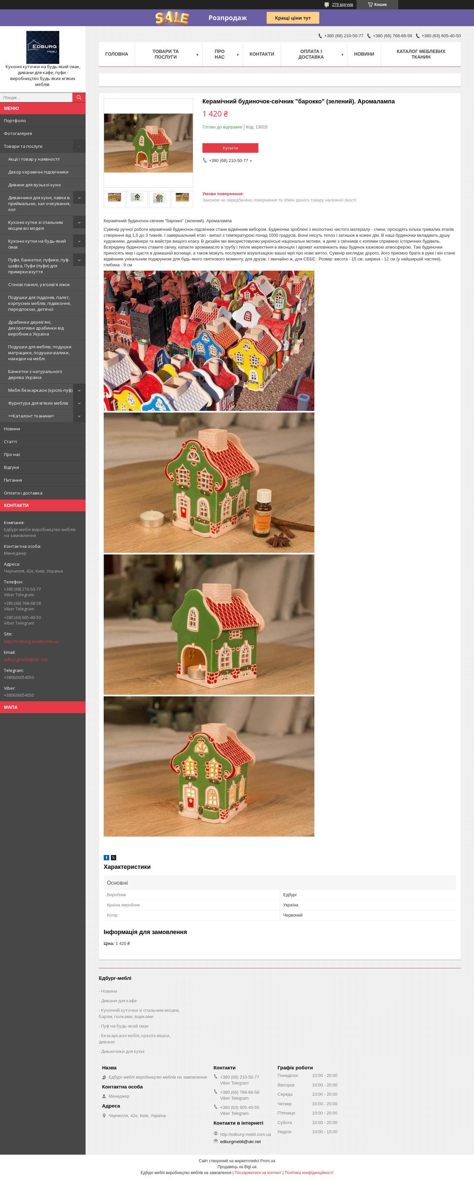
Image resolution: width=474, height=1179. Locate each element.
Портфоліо (15, 120)
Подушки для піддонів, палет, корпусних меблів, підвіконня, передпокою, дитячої (39, 303)
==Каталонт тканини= (31, 416)
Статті (10, 441)
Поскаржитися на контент (258, 1172)
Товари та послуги (23, 146)
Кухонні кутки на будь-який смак (37, 244)
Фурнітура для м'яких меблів (38, 403)
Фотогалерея (18, 133)
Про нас (12, 454)
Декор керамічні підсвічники (38, 172)
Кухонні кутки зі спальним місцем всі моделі (35, 225)
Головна (116, 54)
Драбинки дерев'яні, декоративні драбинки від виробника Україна (36, 328)
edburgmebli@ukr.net (25, 659)
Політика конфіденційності (309, 1172)
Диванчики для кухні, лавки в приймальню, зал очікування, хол (39, 203)
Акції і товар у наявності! (34, 159)
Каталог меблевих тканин (421, 54)
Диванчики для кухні (123, 1051)
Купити (230, 148)
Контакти (262, 54)
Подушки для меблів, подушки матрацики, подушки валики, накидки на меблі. (39, 353)
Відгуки (11, 467)
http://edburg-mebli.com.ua (31, 641)
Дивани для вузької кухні (34, 185)
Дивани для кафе (119, 1001)
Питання (13, 480)
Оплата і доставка (23, 493)
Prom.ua (267, 1161)
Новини (12, 429)
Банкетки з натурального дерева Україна (35, 374)
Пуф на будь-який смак (125, 1026)
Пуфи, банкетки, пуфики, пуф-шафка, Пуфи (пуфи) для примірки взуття (39, 266)
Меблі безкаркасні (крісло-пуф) (40, 390)
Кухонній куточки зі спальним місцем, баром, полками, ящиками (139, 1013)
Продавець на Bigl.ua (237, 1167)
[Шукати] (79, 97)
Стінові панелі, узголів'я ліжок (39, 284)
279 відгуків (342, 4)
